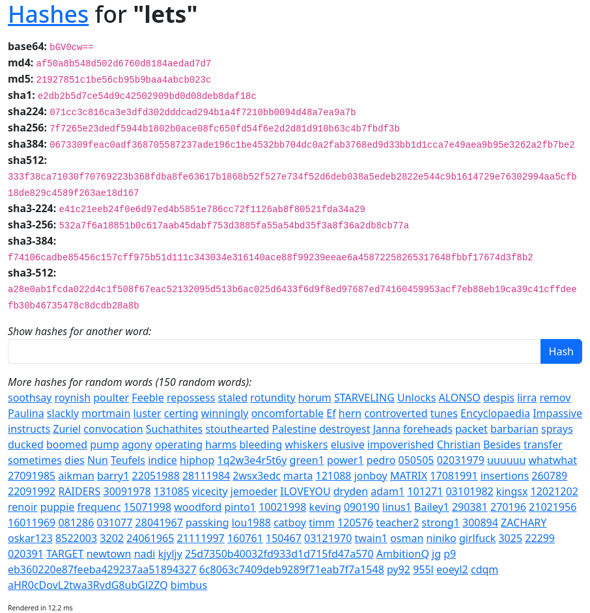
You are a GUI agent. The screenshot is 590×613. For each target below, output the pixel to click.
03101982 (469, 491)
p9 (449, 554)
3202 (112, 538)
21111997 (201, 538)
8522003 (76, 538)
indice (162, 460)
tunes (444, 413)
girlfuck (477, 538)
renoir (23, 507)
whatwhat (553, 460)
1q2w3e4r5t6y (252, 460)
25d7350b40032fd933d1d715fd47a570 (279, 554)
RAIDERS (79, 491)
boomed (66, 444)
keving (325, 507)
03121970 (328, 538)
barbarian (514, 429)
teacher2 (397, 522)
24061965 (150, 538)
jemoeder (254, 491)
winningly (225, 413)
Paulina (26, 413)
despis (498, 397)
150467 (284, 538)
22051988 (156, 476)
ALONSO (459, 397)
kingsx (512, 491)
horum (314, 397)
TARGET (64, 554)
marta (298, 476)
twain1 (371, 538)
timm (322, 522)
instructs (29, 429)
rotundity (272, 397)
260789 (549, 476)
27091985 (31, 476)
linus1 (397, 507)
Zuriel (67, 429)
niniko (442, 538)
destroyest (345, 429)
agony (137, 444)
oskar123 (30, 538)
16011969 (31, 522)
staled (232, 397)
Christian (459, 444)
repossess (191, 397)
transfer (543, 444)
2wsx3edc (256, 476)
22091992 (31, 491)
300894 (480, 522)
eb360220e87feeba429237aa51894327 (102, 569)
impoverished (400, 444)
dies (74, 460)
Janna (386, 429)
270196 (508, 507)
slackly (63, 413)
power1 (345, 460)
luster (147, 413)
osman (406, 538)
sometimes (35, 460)
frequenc (99, 507)
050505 (416, 460)
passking (207, 522)
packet (471, 429)
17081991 (453, 476)
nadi (145, 554)
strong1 (441, 522)
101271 (425, 491)
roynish (73, 397)
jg (436, 554)
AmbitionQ (402, 554)
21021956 (552, 507)
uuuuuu (506, 460)
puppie (57, 507)
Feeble (147, 397)
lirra (527, 397)
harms (220, 444)
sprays (557, 429)
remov (555, 397)
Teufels (128, 460)
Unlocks (416, 397)
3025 (510, 538)
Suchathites (174, 429)
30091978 (126, 491)
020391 (26, 554)
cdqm (484, 569)
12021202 (554, 491)
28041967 (159, 522)
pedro (381, 460)
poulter (111, 397)
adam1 (387, 491)
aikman (76, 476)
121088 (334, 476)
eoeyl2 (452, 569)
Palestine (294, 429)
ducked (26, 444)
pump (104, 444)
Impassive (557, 413)
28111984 (206, 476)
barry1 (113, 476)
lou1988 (251, 522)
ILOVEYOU (305, 491)
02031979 (461, 460)
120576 (355, 522)
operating (179, 444)
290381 (470, 507)
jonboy (370, 476)
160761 (245, 538)
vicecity (210, 491)
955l (423, 569)
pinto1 (240, 507)
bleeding (261, 444)
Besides (502, 444)
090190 (362, 507)
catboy (290, 522)
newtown (109, 554)
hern (350, 413)
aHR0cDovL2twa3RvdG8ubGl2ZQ (88, 585)
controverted (395, 413)
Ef (330, 413)
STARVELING (364, 397)
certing (181, 413)
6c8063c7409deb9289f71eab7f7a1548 (291, 569)
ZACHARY (523, 522)
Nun (97, 460)
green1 (307, 460)
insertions (505, 476)
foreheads (428, 429)
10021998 (282, 507)
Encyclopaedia (495, 413)
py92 (398, 569)
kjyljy (170, 554)
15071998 (147, 507)
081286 (76, 522)
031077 (114, 522)
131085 (172, 491)
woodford (197, 507)
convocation (113, 429)
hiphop (197, 460)
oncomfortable (287, 413)
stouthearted (237, 429)
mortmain (105, 413)
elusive (348, 444)
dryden (350, 491)
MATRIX (408, 476)
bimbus (189, 585)
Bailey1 (431, 507)
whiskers (306, 444)
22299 (540, 538)
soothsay (30, 397)
